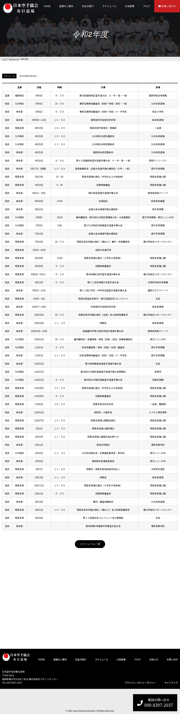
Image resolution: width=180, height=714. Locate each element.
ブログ (146, 6)
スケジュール (109, 6)
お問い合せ (172, 659)
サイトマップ (171, 682)
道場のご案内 (66, 6)
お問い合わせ (167, 6)
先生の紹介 (88, 6)
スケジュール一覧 (90, 544)
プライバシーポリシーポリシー (140, 682)
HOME (47, 6)
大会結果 (129, 6)
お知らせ (153, 659)
